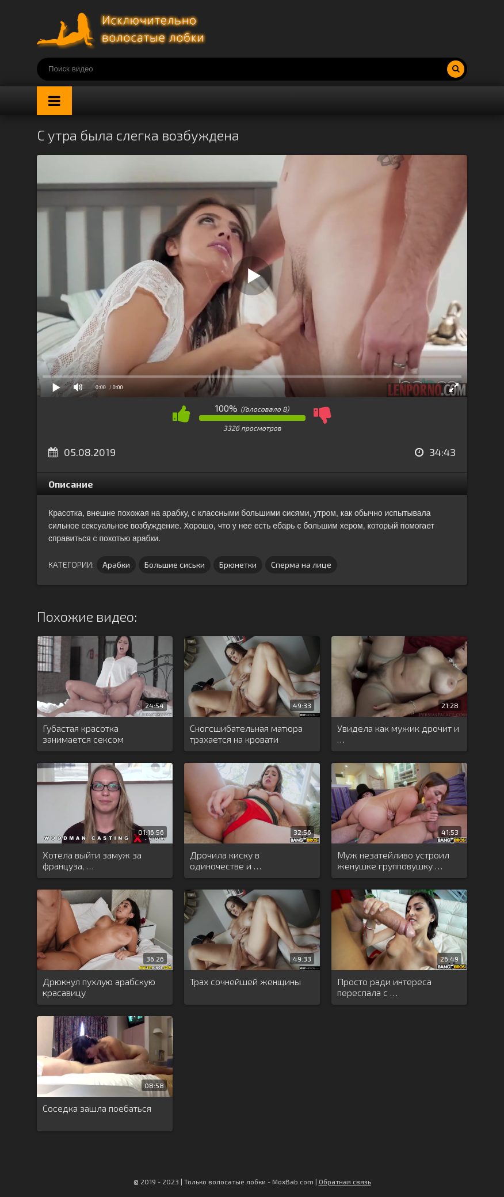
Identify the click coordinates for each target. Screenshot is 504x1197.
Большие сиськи (174, 564)
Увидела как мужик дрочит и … (398, 733)
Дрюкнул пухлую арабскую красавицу (99, 987)
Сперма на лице (301, 564)
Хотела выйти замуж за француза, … (92, 860)
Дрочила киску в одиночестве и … (225, 860)
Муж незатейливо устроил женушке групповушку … (393, 860)
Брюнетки (238, 564)
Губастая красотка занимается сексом (83, 733)
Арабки (116, 564)
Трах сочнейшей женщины (245, 981)
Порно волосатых (123, 29)
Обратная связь (345, 1181)
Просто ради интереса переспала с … (384, 987)
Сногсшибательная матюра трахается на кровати (246, 733)
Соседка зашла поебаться (97, 1108)
